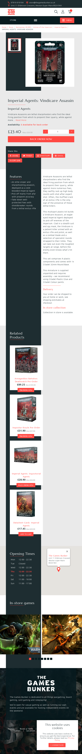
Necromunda (15, 677)
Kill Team (47, 674)
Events (60, 628)
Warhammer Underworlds (22, 683)
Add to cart (56, 434)
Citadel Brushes (17, 711)
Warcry (46, 680)
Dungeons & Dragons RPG (22, 695)
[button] (30, 558)
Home (4, 27)
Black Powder (49, 692)
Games (17, 630)
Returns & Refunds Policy (25, 731)
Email (59, 156)
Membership (45, 628)
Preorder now (24, 387)
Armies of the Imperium (42, 27)
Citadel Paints (49, 708)
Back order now (41, 139)
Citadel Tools (49, 711)
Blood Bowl (48, 677)
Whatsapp (43, 156)
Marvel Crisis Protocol (53, 695)
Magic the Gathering (19, 689)
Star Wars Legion (17, 698)
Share (14, 156)
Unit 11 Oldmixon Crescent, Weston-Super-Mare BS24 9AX (36, 5)
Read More (21, 120)
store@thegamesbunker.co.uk (42, 3)
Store (11, 27)
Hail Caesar (14, 692)
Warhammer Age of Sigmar (22, 680)
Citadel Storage (17, 714)
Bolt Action (48, 689)
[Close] (67, 455)
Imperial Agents (60, 27)
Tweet (27, 156)
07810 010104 (17, 3)
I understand (57, 745)
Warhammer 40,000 (23, 27)
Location (31, 630)
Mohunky (31, 743)
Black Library (15, 708)
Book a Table (26, 628)
